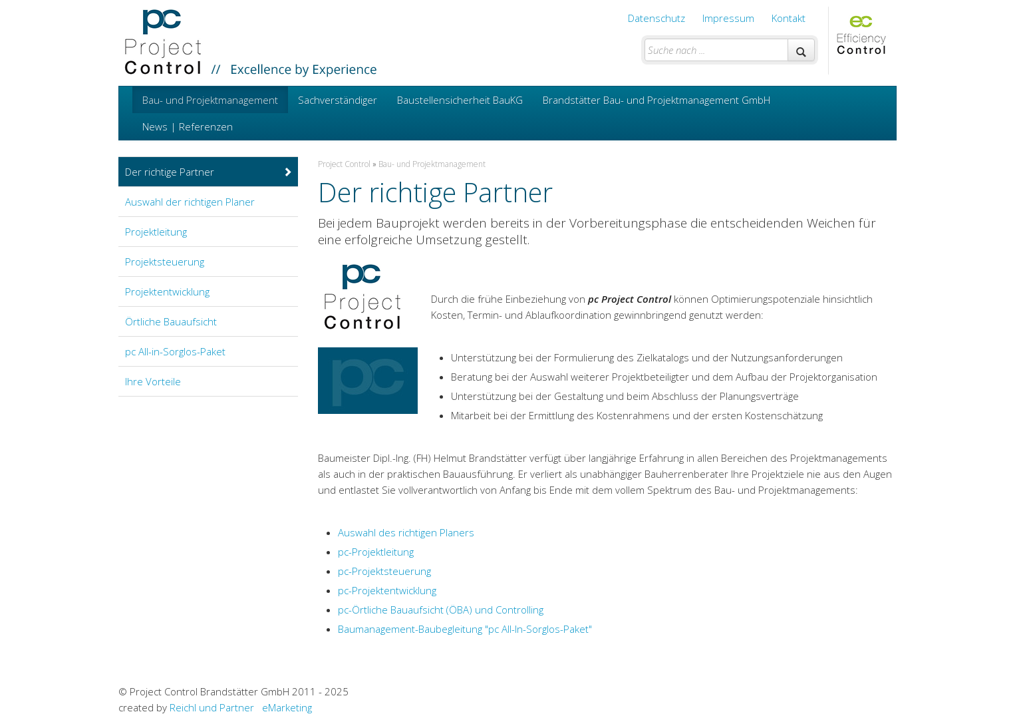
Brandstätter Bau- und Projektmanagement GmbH (656, 99)
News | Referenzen (187, 126)
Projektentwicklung (167, 291)
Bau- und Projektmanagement (210, 99)
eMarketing (287, 707)
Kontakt (788, 18)
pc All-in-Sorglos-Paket (175, 351)
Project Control (344, 164)
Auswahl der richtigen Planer (190, 201)
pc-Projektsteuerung (384, 571)
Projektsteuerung (164, 261)
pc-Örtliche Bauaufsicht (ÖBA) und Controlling (440, 609)
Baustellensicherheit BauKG (460, 99)
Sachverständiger (337, 99)
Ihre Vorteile (153, 381)
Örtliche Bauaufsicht (171, 321)
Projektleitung (156, 231)
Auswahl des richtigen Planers (406, 532)
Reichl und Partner (212, 707)
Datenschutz (656, 18)
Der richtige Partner (209, 171)
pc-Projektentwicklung (387, 590)
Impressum (728, 18)
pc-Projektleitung (376, 551)
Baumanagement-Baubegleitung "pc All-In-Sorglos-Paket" (465, 628)
